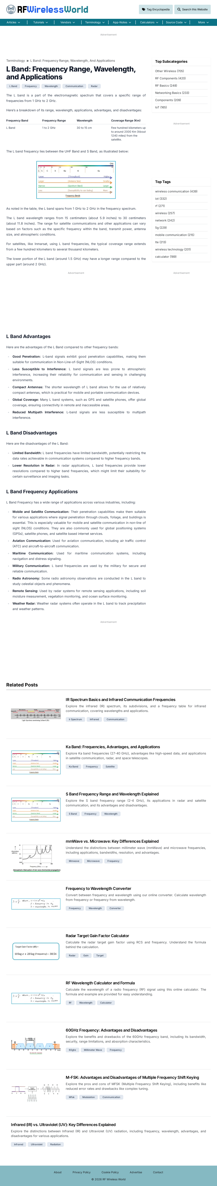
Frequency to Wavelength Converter (98, 888)
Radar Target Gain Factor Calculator (97, 935)
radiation (55, 1144)
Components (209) (168, 100)
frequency (31, 86)
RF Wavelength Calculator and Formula (100, 983)
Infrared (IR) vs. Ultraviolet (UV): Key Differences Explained (63, 1124)
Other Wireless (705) (169, 71)
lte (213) (160, 242)
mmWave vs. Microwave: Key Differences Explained (112, 841)
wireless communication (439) (176, 191)
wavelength (51, 86)
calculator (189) (165, 256)
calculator (106, 1002)
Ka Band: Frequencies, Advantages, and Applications (113, 746)
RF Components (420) (170, 78)
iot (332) (161, 198)
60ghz (72, 1049)
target (100, 955)
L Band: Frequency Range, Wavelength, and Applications (72, 61)
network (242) (165, 220)
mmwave (74, 861)
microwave (93, 861)
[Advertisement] (108, 45)
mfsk (72, 1097)
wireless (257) (165, 213)
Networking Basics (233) (172, 93)
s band (73, 813)
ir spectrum (75, 719)
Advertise (136, 1172)
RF (47, 9)
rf (70, 1002)
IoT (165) (161, 107)
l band (13, 86)
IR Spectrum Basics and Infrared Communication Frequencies (121, 699)
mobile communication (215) (174, 235)
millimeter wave (93, 1049)
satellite (110, 766)
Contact (158, 1172)
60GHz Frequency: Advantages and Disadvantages (111, 1030)
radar (94, 86)
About (58, 1172)
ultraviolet (36, 1144)
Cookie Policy (110, 1172)
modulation (88, 1097)
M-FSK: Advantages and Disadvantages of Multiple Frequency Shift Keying (132, 1077)
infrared (94, 719)
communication (74, 86)
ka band (73, 766)
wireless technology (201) (173, 249)
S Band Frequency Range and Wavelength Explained (112, 794)
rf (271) (160, 206)
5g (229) (161, 227)
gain (85, 955)
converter (115, 908)
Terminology (15, 61)
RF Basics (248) (166, 85)
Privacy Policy (82, 1172)
